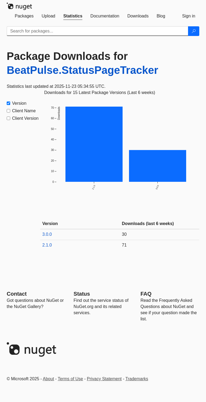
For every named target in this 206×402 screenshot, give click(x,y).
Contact (17, 294)
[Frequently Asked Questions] (146, 294)
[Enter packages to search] (97, 31)
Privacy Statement (104, 378)
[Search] (193, 31)
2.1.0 (47, 245)
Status (81, 294)
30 (124, 234)
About (48, 378)
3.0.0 (47, 234)
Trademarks (137, 378)
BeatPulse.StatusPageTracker (82, 70)
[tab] (24, 16)
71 (124, 245)
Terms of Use (70, 378)
